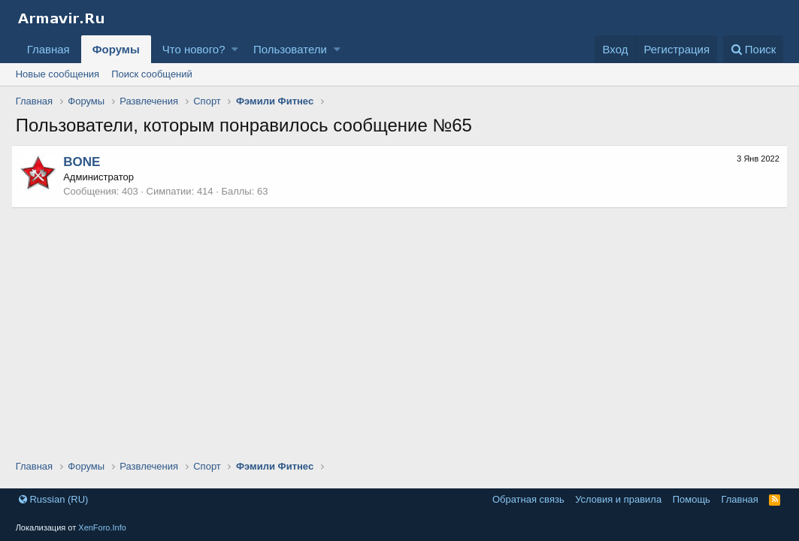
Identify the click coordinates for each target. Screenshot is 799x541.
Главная (48, 49)
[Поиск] (753, 49)
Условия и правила (618, 499)
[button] (235, 49)
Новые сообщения (58, 74)
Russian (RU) (54, 499)
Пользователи (290, 49)
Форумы (116, 49)
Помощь (691, 499)
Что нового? (193, 49)
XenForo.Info (102, 527)
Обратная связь (528, 499)
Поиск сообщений (151, 74)
